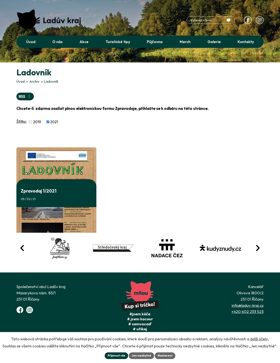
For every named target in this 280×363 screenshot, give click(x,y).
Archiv (34, 81)
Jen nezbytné (141, 355)
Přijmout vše (116, 355)
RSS (25, 96)
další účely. (259, 338)
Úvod (20, 81)
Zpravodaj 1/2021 (38, 191)
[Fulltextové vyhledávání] (211, 20)
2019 (37, 121)
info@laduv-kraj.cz (248, 305)
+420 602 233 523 (247, 311)
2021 (54, 121)
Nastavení (165, 355)
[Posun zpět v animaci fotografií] (22, 248)
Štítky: (21, 121)
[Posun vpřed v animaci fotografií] (258, 248)
